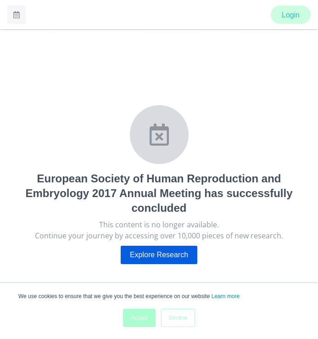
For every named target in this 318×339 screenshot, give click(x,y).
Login (291, 15)
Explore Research (159, 255)
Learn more (226, 296)
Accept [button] (139, 318)
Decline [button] (178, 318)
